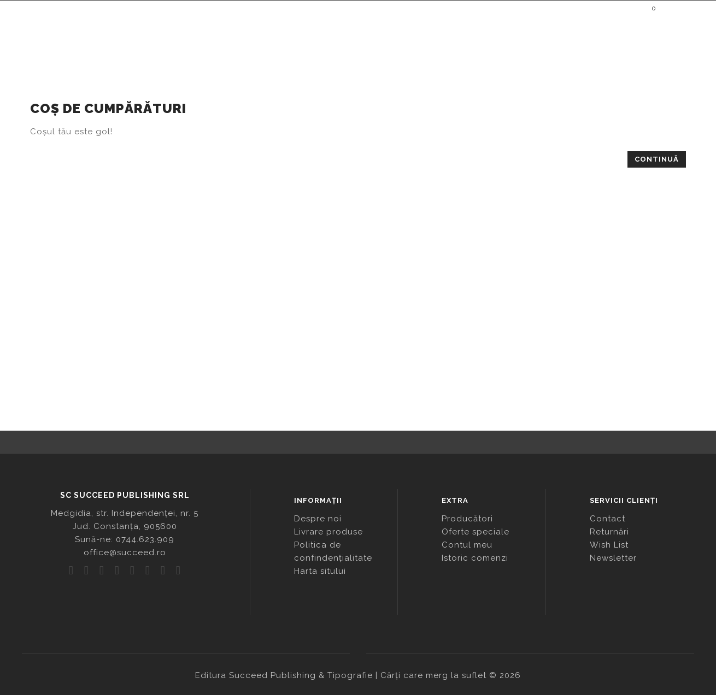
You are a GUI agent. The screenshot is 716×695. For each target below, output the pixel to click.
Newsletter (613, 558)
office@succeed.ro (125, 552)
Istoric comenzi (475, 558)
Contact (607, 519)
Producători (467, 519)
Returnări (609, 532)
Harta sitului (320, 571)
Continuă (657, 159)
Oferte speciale (475, 532)
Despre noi (318, 519)
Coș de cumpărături (88, 86)
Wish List (609, 545)
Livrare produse (328, 532)
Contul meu (467, 545)
